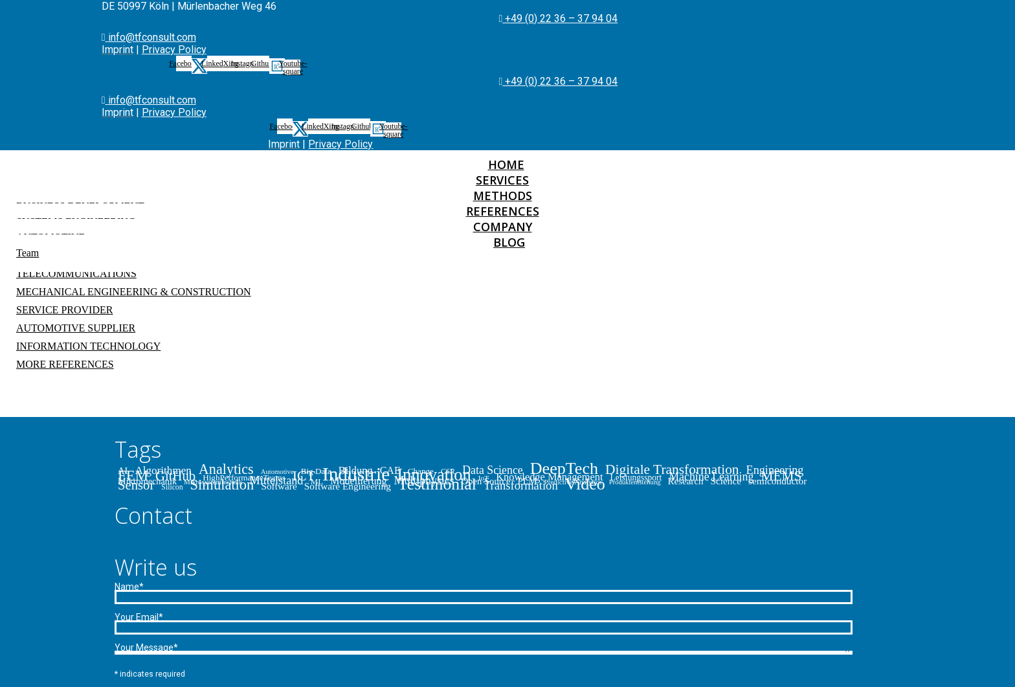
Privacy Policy (174, 49)
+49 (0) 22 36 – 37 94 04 (560, 18)
